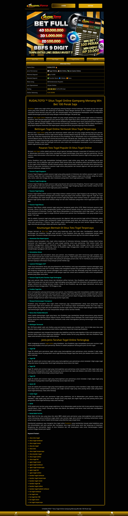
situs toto (45, 231)
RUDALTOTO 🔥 (52, 67)
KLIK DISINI (51, 92)
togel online (41, 132)
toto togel (37, 151)
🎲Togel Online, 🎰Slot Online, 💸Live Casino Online (64, 71)
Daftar (48, 513)
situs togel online (39, 118)
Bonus (16, 514)
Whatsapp (80, 514)
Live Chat (112, 514)
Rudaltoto (31, 109)
